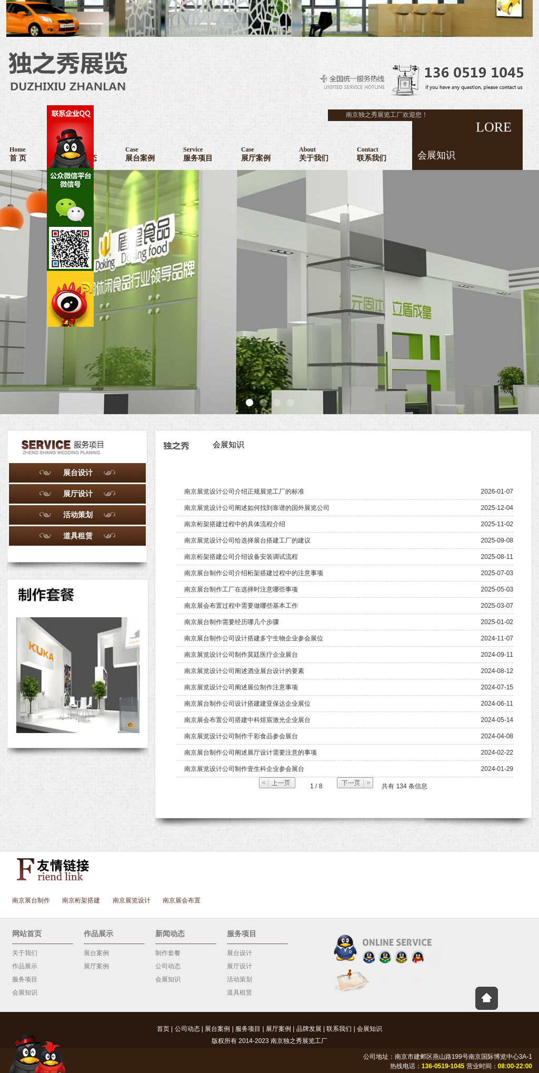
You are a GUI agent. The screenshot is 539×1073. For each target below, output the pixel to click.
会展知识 (24, 992)
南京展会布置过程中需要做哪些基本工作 (241, 605)
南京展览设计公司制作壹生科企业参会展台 (244, 769)
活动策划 (78, 514)
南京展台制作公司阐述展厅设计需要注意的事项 (250, 752)
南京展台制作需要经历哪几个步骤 (231, 622)
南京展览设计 (132, 900)
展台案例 (96, 953)
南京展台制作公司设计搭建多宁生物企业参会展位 (253, 638)
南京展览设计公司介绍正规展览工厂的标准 (244, 491)
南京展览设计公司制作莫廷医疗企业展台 (241, 654)
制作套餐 (168, 953)
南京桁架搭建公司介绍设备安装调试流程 (241, 556)
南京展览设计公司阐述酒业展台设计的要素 (244, 671)
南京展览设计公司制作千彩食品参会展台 (241, 736)
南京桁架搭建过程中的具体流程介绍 (234, 524)
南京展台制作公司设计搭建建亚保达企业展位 (247, 703)
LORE (462, 140)
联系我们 (339, 1028)
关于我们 (24, 953)
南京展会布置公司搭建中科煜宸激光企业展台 (247, 720)
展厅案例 (96, 966)
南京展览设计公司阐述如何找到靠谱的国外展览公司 (257, 508)
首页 (163, 1028)
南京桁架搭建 (81, 900)
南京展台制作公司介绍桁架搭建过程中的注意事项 (253, 573)
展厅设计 (78, 493)
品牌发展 (309, 1028)
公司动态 (168, 966)
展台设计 (78, 472)
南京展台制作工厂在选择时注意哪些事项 (241, 589)
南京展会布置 (182, 900)
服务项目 (24, 979)
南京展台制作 (31, 900)
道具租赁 (78, 536)
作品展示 (24, 966)
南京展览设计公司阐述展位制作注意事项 (241, 687)
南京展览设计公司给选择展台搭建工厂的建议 (247, 540)
